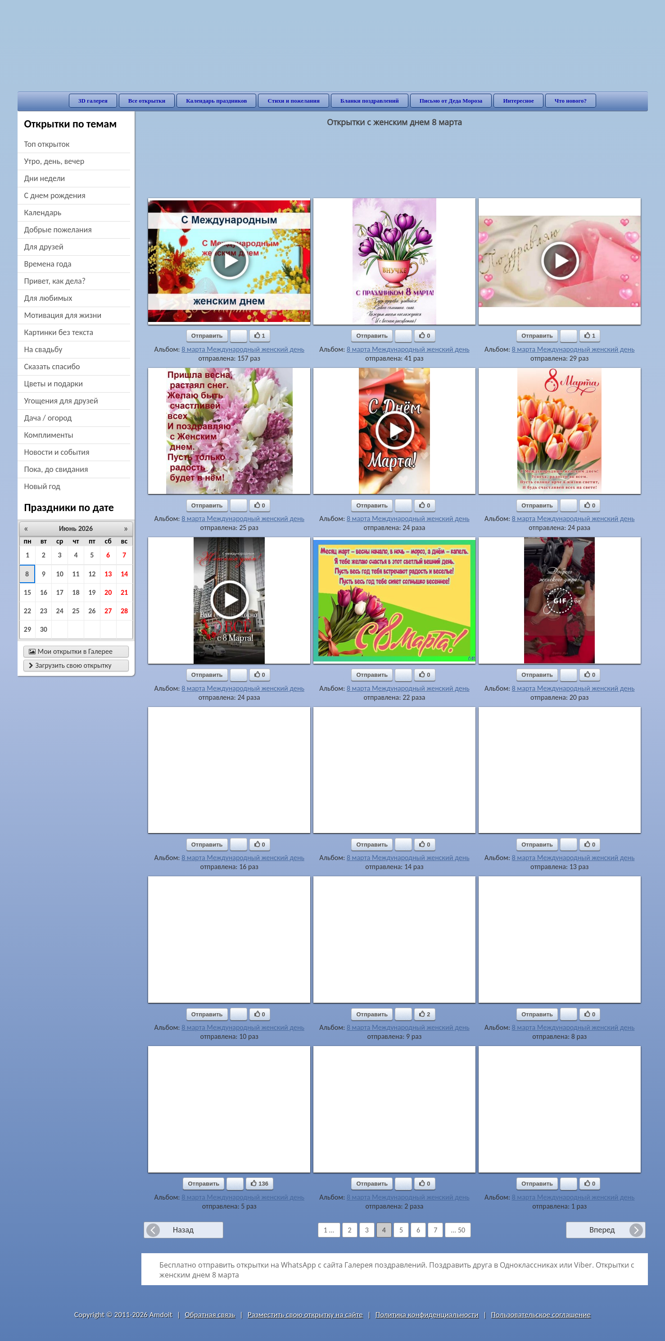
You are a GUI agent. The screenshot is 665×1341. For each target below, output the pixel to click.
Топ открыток (47, 144)
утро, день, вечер (54, 161)
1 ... (329, 1230)
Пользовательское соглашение (541, 1314)
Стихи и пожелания (293, 100)
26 (91, 611)
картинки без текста (59, 332)
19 (91, 592)
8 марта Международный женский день (242, 349)
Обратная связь (210, 1314)
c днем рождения (55, 195)
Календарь (43, 212)
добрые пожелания (58, 230)
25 (75, 611)
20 (108, 592)
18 (75, 592)
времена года (48, 264)
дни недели (44, 178)
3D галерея (93, 100)
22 (27, 611)
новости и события (57, 452)
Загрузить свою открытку (70, 665)
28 (124, 611)
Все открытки (147, 100)
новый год (42, 486)
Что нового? (571, 100)
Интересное (518, 100)
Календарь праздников (216, 100)
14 (124, 574)
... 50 (458, 1230)
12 (91, 574)
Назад (183, 1230)
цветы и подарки (53, 384)
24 (59, 611)
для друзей (43, 247)
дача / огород (48, 418)
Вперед (602, 1230)
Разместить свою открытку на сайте (305, 1314)
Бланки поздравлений (369, 100)
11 (75, 574)
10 (59, 574)
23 (43, 611)
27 (108, 611)
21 (124, 592)
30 (43, 629)
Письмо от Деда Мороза (451, 100)
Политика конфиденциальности (427, 1314)
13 (108, 574)
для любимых (48, 298)
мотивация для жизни (63, 315)
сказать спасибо (52, 366)
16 (43, 592)
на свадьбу (43, 349)
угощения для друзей (61, 401)
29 (27, 629)
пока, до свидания (56, 469)
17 (59, 592)
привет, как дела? (55, 281)
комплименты (48, 435)
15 (27, 592)
